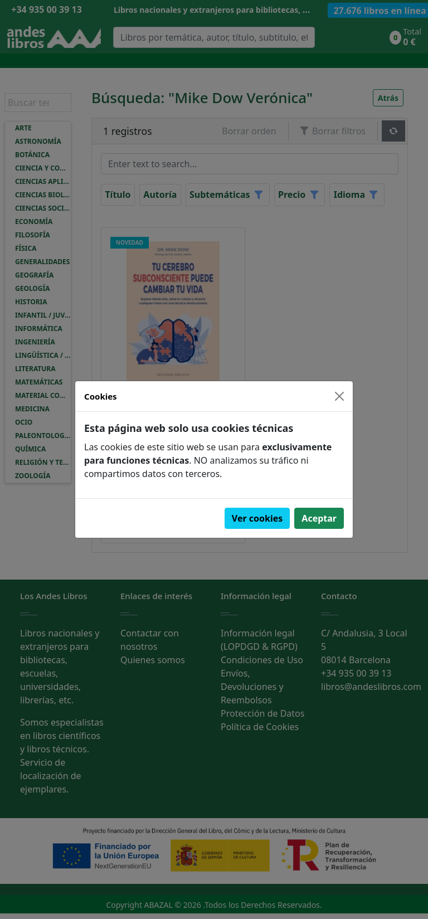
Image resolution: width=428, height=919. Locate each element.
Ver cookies (257, 518)
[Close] (339, 396)
